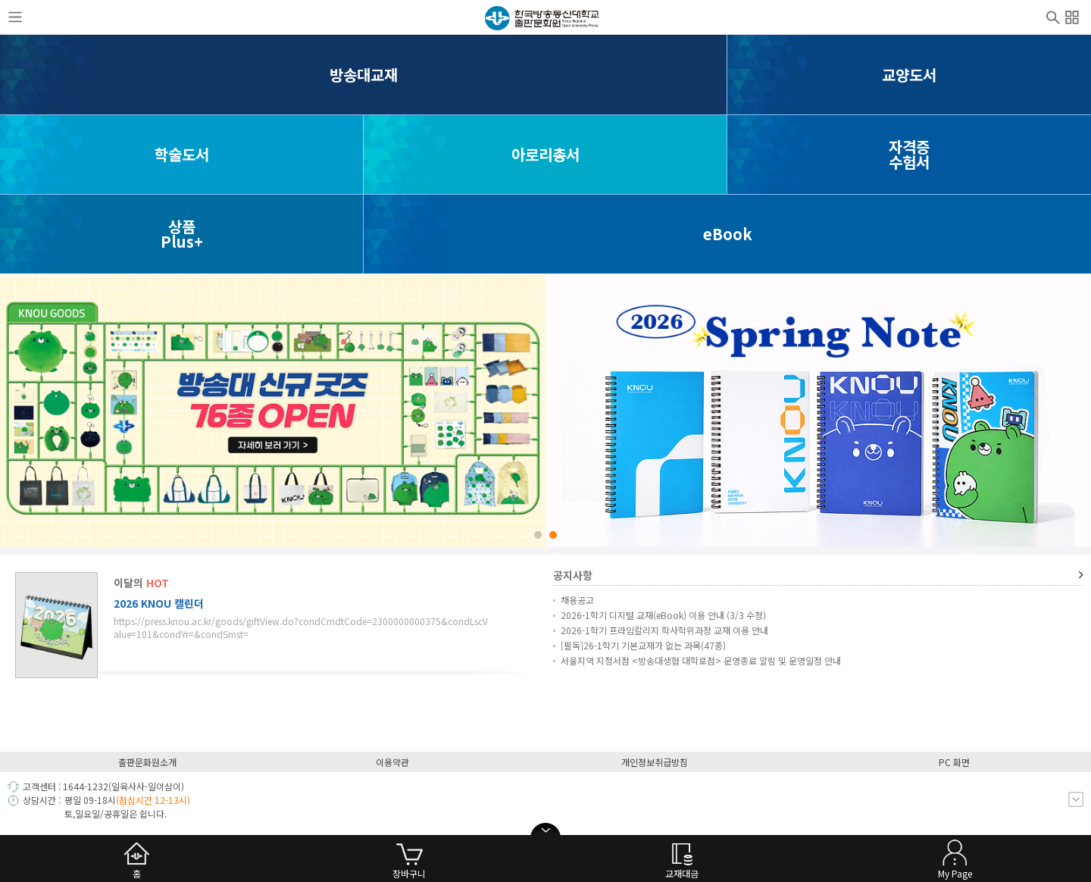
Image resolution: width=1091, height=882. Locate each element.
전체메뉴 (1072, 15)
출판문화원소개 (147, 761)
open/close (545, 830)
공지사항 (572, 575)
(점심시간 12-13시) (153, 799)
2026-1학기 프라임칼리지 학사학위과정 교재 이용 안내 (664, 630)
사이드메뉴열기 (15, 17)
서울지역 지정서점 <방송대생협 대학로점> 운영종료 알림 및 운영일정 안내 (701, 660)
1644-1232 (85, 786)
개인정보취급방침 (654, 761)
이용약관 (392, 761)
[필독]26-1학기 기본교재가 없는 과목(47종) (643, 645)
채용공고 (577, 599)
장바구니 (409, 873)
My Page (955, 873)
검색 (1053, 16)
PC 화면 (954, 761)
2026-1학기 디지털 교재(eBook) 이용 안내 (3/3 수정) (663, 614)
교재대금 (682, 873)
